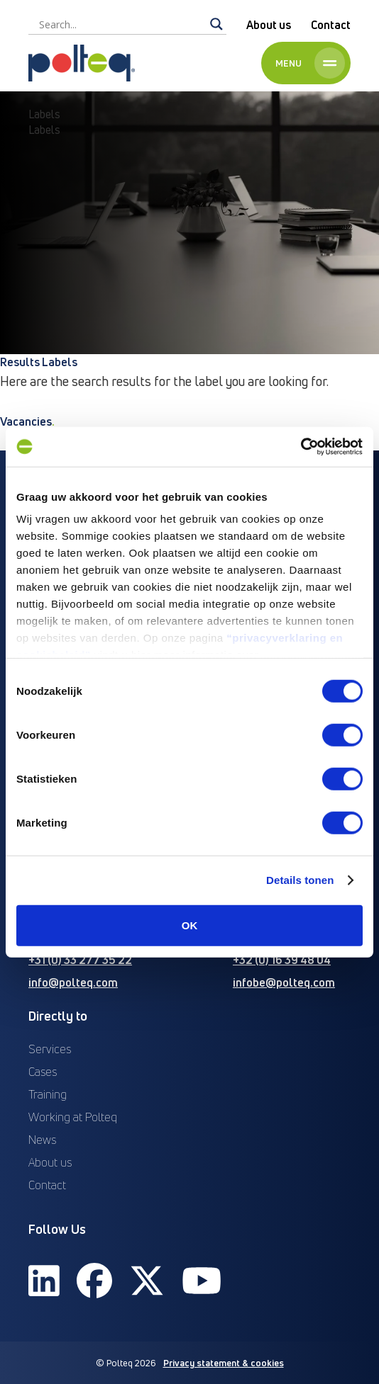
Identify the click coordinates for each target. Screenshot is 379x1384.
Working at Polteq (72, 1117)
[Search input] (121, 24)
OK (190, 925)
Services (49, 1049)
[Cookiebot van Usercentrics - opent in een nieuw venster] (300, 447)
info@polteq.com (73, 982)
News (42, 1139)
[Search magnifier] (216, 24)
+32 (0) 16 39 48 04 (282, 960)
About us (268, 25)
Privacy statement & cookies (223, 1362)
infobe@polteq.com (284, 982)
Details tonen (300, 880)
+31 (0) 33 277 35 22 (80, 960)
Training (47, 1094)
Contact (331, 25)
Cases (42, 1071)
